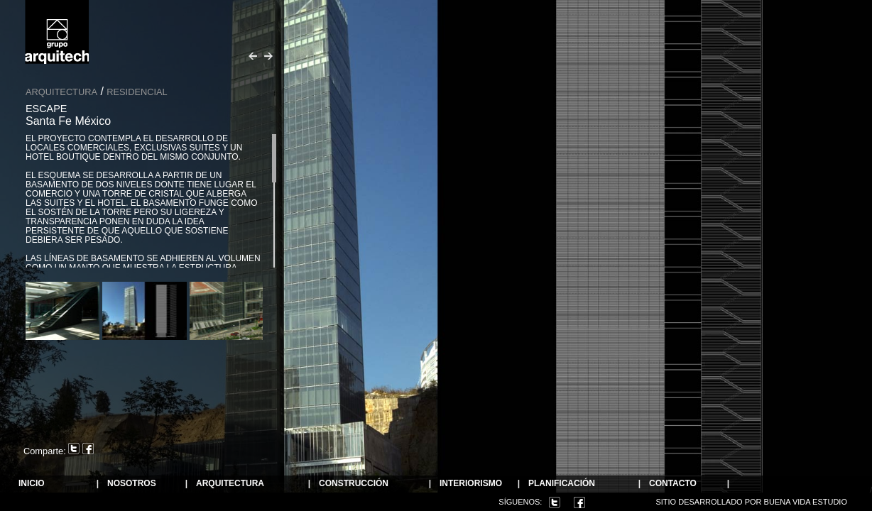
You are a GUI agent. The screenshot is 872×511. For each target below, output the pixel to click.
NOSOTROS (131, 483)
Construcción (353, 483)
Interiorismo (471, 483)
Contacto (673, 483)
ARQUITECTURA (230, 483)
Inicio (31, 483)
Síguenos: (520, 502)
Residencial (137, 92)
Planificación (561, 483)
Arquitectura (61, 92)
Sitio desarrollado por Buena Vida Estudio (751, 502)
